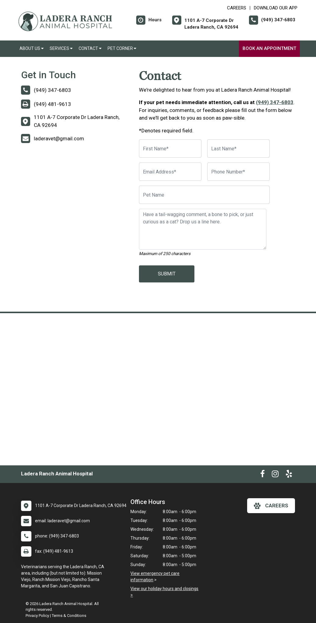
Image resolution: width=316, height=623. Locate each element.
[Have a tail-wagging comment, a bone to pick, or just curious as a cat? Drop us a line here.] (202, 229)
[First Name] (170, 148)
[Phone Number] (238, 172)
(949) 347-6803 (274, 102)
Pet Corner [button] (122, 48)
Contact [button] (90, 48)
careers (271, 505)
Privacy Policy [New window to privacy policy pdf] (37, 615)
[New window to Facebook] (262, 475)
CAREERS (236, 8)
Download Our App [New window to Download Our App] (275, 8)
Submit (167, 274)
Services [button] (61, 48)
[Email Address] (170, 172)
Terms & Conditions (69, 615)
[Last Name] (238, 148)
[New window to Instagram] (275, 475)
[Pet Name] (204, 195)
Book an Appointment (269, 48)
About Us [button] (32, 48)
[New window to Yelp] (288, 475)
